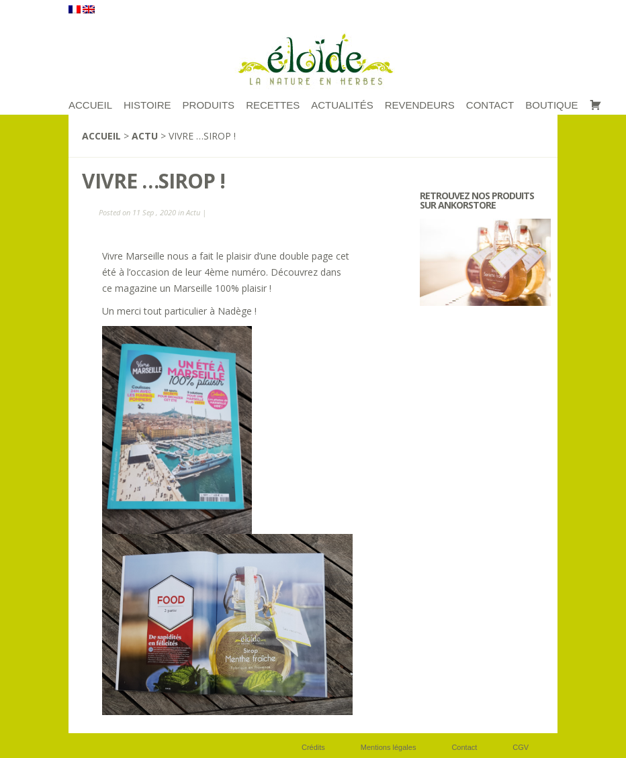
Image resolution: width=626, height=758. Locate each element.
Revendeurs (420, 105)
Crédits (313, 747)
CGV (520, 747)
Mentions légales (388, 747)
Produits (209, 105)
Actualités (342, 105)
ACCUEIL (90, 105)
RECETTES (273, 105)
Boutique (551, 105)
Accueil (101, 135)
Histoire (147, 105)
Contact (490, 105)
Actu (145, 135)
